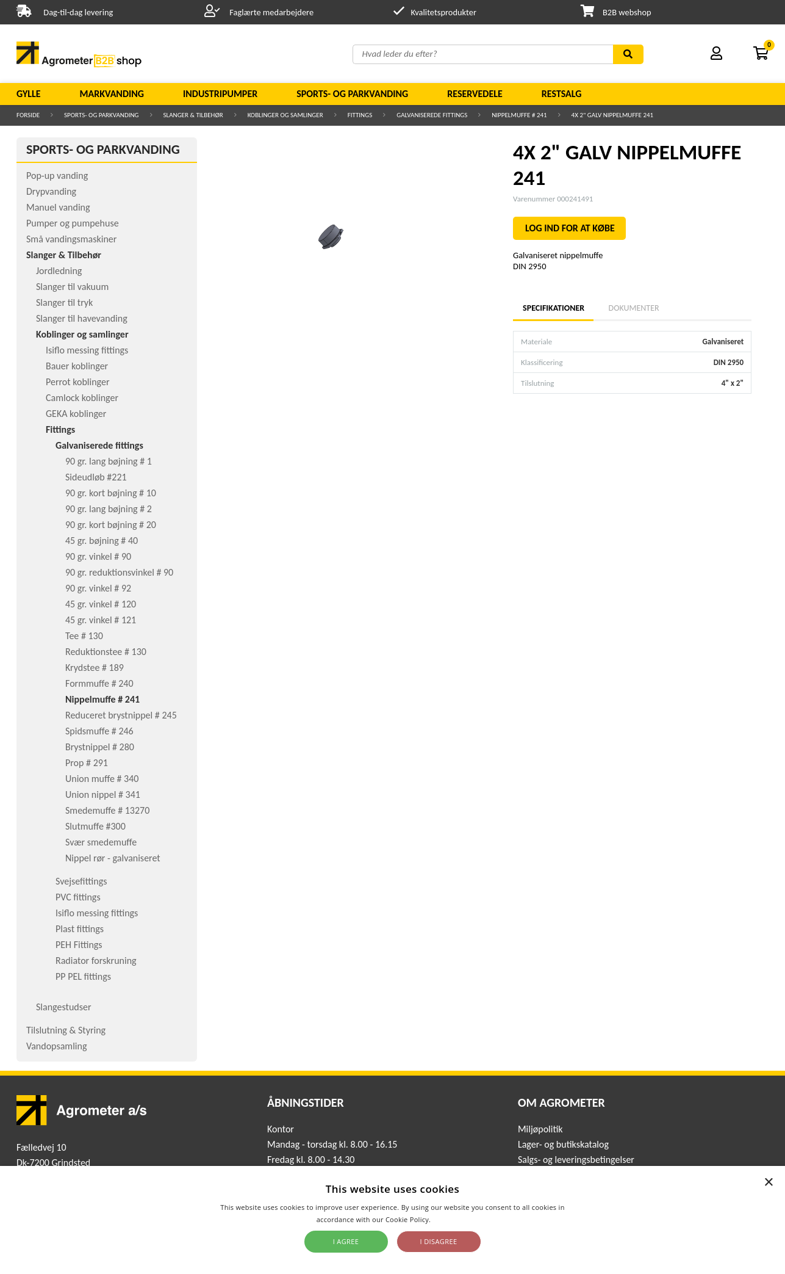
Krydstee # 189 (94, 667)
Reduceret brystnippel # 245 (121, 715)
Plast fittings (80, 929)
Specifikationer (553, 308)
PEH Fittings (79, 944)
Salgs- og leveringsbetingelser (576, 1159)
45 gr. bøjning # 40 (101, 540)
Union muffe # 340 (101, 778)
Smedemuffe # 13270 (107, 810)
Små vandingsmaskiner (71, 239)
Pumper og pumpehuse (72, 223)
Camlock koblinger (82, 398)
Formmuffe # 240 (99, 683)
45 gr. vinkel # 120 (100, 604)
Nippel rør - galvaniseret (112, 858)
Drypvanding (51, 191)
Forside (28, 115)
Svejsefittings (81, 881)
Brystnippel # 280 (99, 747)
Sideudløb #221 (96, 477)
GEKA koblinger (76, 413)
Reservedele (475, 94)
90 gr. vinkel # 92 (98, 588)
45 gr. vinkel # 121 (100, 620)
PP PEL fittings (83, 976)
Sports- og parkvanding (352, 94)
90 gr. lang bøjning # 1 (108, 461)
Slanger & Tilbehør (193, 115)
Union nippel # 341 (102, 794)
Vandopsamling (56, 1046)
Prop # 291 (86, 763)
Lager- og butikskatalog (563, 1144)
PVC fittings (78, 897)
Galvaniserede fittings (431, 115)
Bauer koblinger (77, 366)
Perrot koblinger (77, 382)
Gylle (28, 94)
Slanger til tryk (64, 302)
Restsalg (562, 94)
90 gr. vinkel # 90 (98, 556)
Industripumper (220, 94)
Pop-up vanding (57, 175)
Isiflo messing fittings (87, 350)
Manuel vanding (58, 207)
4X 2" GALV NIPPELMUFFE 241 (613, 115)
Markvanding (112, 94)
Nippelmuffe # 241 (519, 115)
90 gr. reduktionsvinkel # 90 (119, 572)
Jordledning (59, 271)
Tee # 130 (84, 636)
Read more (450, 1219)
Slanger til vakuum (72, 286)
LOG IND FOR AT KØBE (570, 228)
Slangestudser (63, 1007)
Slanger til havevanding (81, 318)
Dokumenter (634, 308)
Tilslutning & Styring (66, 1030)
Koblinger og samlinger (285, 115)
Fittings (360, 115)
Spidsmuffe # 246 (99, 731)
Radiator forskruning (96, 960)
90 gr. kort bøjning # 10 (110, 493)
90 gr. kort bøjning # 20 (110, 524)
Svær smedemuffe (101, 842)
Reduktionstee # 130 (105, 651)
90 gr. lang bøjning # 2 (108, 509)
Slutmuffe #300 (95, 826)
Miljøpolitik (540, 1129)
